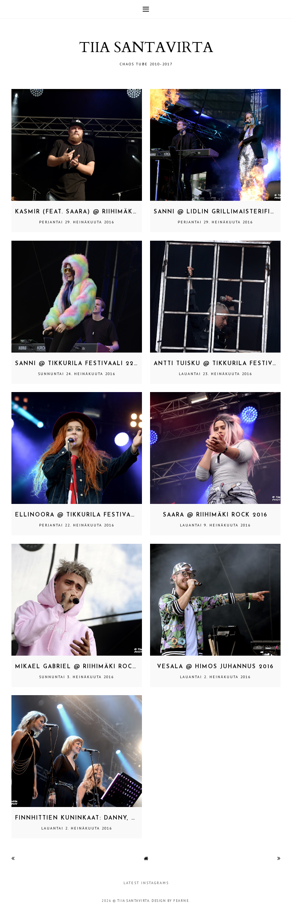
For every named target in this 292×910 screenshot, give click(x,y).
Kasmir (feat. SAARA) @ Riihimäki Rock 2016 (94, 212)
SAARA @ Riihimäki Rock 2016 (215, 515)
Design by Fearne (170, 901)
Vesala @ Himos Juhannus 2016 (215, 667)
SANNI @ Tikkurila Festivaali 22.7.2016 (85, 364)
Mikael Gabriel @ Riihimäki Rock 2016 (84, 667)
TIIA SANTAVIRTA (146, 47)
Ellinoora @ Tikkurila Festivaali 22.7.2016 (94, 515)
